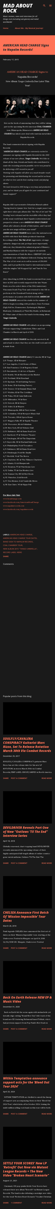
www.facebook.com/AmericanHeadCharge (21, 502)
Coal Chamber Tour (12, 545)
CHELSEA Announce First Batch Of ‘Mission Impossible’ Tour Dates (26, 916)
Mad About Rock (17, 8)
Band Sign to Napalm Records (18, 541)
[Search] (44, 4)
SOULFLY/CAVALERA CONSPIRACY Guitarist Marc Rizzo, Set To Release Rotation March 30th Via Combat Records (27, 744)
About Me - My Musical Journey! (29, 28)
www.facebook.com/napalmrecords (18, 509)
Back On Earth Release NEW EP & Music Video (27, 999)
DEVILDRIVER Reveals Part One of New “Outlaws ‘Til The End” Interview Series (26, 831)
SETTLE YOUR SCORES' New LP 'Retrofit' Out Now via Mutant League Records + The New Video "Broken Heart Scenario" (26, 1169)
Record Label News (12, 552)
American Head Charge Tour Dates (20, 538)
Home (5, 28)
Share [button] (6, 556)
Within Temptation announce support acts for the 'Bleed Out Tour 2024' (26, 1082)
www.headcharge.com (12, 499)
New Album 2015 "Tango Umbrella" (20, 549)
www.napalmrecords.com (13, 506)
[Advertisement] (27, 659)
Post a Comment (19, 778)
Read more (47, 778)
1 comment (16, 1203)
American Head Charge (21, 534)
